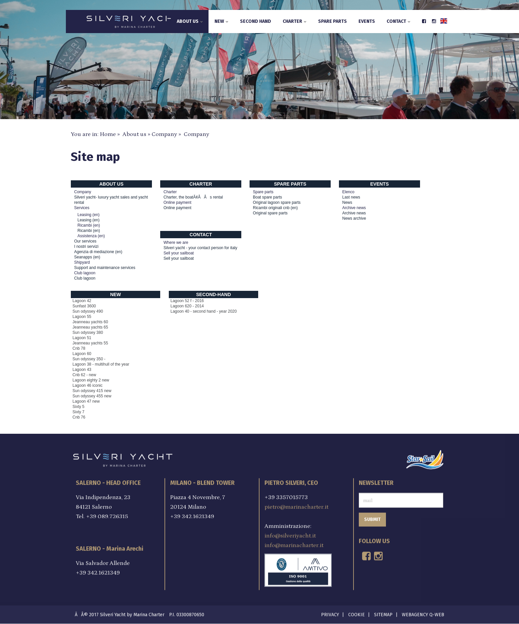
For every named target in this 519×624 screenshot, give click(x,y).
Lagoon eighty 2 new (90, 380)
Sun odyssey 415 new (91, 390)
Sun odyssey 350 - (88, 359)
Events (366, 21)
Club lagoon (84, 278)
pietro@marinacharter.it (296, 505)
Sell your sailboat (179, 258)
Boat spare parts (267, 197)
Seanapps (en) (87, 257)
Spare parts (332, 21)
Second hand (255, 21)
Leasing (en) (88, 220)
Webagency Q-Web (423, 613)
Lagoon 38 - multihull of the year (100, 364)
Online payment (177, 207)
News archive (354, 218)
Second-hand (213, 294)
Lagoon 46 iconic (87, 385)
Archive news (354, 213)
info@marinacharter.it (293, 543)
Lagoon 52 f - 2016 (187, 300)
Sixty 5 (78, 406)
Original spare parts (270, 213)
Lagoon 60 (81, 353)
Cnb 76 (78, 417)
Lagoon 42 (81, 300)
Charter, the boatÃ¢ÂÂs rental (193, 197)
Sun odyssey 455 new (91, 396)
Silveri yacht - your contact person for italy (200, 247)
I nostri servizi (86, 246)
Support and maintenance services (104, 267)
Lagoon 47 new (86, 401)
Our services (85, 241)
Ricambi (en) (88, 230)
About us (190, 21)
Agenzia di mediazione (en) (98, 251)
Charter (295, 21)
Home (108, 134)
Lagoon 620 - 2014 (187, 306)
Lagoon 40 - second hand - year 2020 (203, 311)
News (347, 202)
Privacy (330, 613)
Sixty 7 (78, 412)
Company (164, 134)
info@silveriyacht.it (290, 534)
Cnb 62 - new (84, 375)
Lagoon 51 (81, 337)
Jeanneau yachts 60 (90, 322)
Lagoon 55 (81, 316)
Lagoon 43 (81, 369)
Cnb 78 (78, 348)
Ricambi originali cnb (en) (275, 207)
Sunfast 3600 (84, 306)
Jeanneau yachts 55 (90, 343)
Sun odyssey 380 (87, 332)
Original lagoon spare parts (277, 202)
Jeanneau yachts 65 (90, 327)
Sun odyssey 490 (87, 311)
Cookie (356, 613)
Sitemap (383, 613)
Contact (398, 21)
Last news (351, 197)
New (221, 21)
